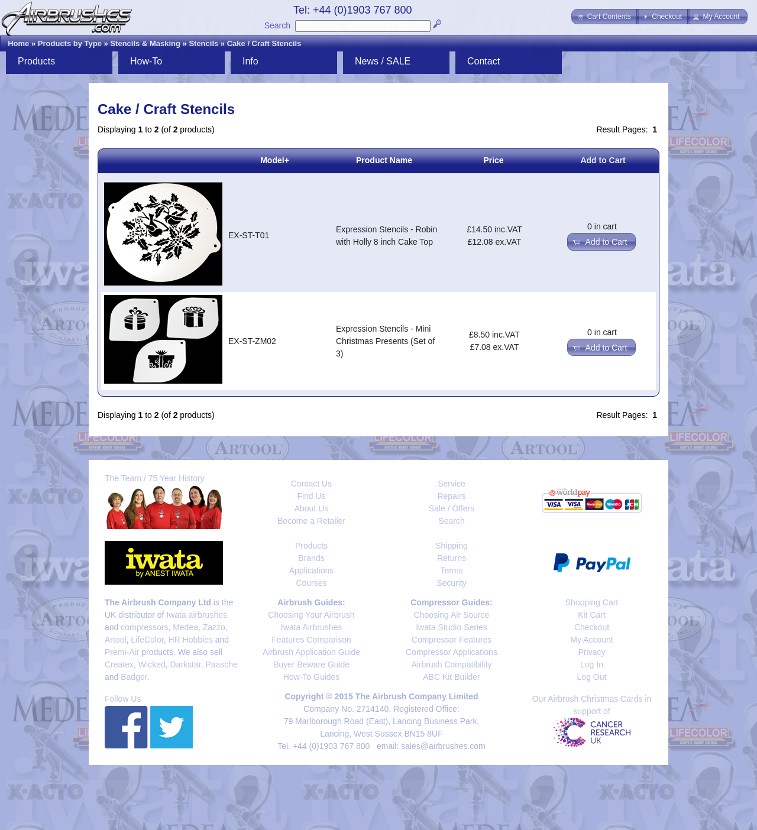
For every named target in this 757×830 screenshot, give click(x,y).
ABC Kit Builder (451, 677)
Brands (311, 558)
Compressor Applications (451, 652)
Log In (591, 664)
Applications (311, 570)
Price (493, 160)
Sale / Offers (452, 508)
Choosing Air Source (452, 615)
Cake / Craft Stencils (264, 43)
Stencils (203, 43)
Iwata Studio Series (451, 627)
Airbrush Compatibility (451, 664)
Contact (483, 61)
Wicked (152, 664)
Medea (185, 627)
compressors (144, 627)
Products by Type (70, 43)
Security (451, 583)
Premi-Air (122, 652)
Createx (119, 664)
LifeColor (147, 639)
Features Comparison (311, 639)
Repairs (451, 496)
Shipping (451, 545)
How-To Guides (311, 677)
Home (18, 43)
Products (36, 61)
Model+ (274, 160)
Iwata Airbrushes (311, 627)
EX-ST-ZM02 (252, 341)
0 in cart (602, 226)
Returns (451, 558)
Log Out (592, 677)
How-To (146, 61)
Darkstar (185, 664)
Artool (116, 639)
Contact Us (311, 483)
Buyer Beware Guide (311, 664)
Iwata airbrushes (196, 615)
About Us (312, 508)
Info (250, 61)
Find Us (311, 496)
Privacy (592, 652)
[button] (604, 16)
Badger (134, 677)
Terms (451, 570)
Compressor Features (451, 639)
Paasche (221, 664)
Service (451, 483)
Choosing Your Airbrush (311, 615)
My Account (591, 639)
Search (277, 25)
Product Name (384, 160)
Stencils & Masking (145, 43)
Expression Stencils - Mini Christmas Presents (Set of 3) (385, 341)
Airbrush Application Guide (311, 652)
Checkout (591, 627)
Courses (311, 583)
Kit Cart (592, 615)
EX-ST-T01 (248, 235)
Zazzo (214, 627)
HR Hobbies (190, 639)
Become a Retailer (311, 521)
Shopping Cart (592, 602)
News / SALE (382, 61)
